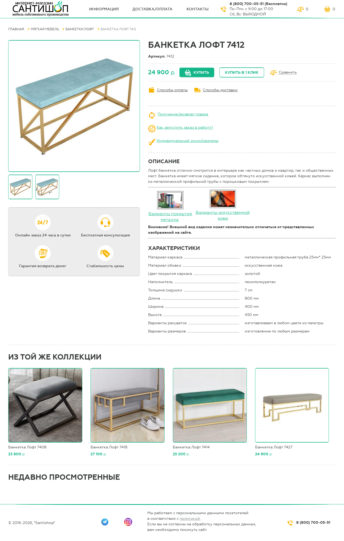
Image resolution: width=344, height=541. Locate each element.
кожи (223, 218)
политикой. (190, 518)
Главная (16, 29)
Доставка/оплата (152, 9)
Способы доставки (220, 90)
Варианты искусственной (223, 212)
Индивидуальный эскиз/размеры (187, 141)
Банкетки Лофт (80, 29)
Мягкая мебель (45, 29)
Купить (201, 72)
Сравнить (288, 73)
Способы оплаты (172, 90)
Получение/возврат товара (183, 114)
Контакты (198, 9)
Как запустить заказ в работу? (185, 127)
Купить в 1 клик (242, 72)
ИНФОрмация (104, 9)
